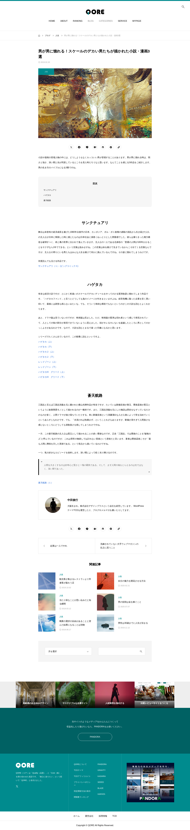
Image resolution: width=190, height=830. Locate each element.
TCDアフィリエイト (82, 776)
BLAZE (100, 788)
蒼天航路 (47, 200)
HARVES (101, 794)
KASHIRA (102, 776)
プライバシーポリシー (82, 783)
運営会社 (89, 816)
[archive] (68, 651)
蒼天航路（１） (45, 483)
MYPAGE (136, 21)
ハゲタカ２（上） (46, 352)
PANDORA (95, 737)
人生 (61, 574)
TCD (114, 816)
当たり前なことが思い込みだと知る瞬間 (75, 602)
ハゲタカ (47, 195)
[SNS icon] (17, 786)
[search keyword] (117, 651)
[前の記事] (66, 546)
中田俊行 (72, 500)
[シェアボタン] (71, 147)
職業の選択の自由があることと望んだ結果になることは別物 (75, 623)
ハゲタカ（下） (45, 347)
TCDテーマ (78, 770)
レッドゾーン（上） (47, 362)
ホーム (76, 816)
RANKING (77, 21)
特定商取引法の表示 (82, 791)
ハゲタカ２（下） (46, 357)
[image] (150, 800)
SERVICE (122, 21)
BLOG (91, 21)
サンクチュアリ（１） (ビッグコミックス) (58, 266)
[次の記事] (123, 546)
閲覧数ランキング (81, 797)
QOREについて (80, 764)
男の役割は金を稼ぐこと (129, 602)
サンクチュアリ (50, 190)
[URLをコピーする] (118, 147)
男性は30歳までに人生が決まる (133, 623)
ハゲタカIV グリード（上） (52, 372)
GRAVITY (102, 770)
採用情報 (103, 816)
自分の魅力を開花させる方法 (132, 581)
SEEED (101, 782)
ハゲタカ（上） (45, 342)
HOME (52, 21)
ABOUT (64, 21)
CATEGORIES (106, 21)
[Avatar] (53, 505)
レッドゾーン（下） (47, 367)
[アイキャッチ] (46, 581)
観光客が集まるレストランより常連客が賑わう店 (75, 581)
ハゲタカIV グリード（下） (52, 377)
